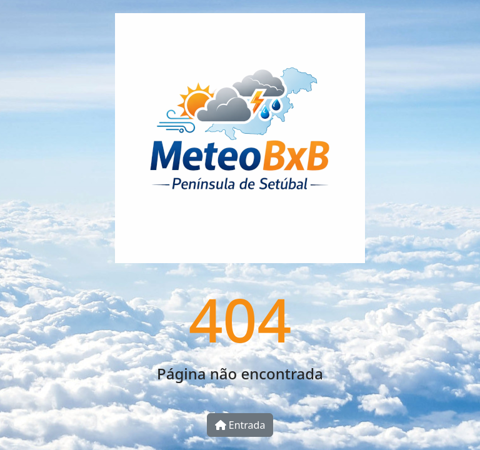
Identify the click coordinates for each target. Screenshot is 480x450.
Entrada (240, 425)
